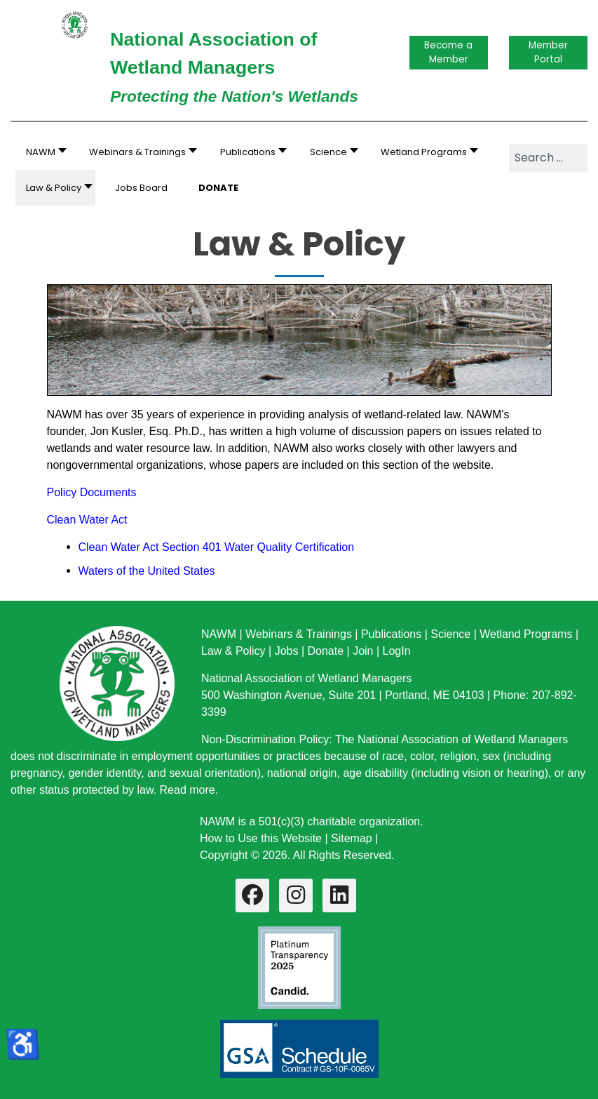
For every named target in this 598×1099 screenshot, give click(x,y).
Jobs (287, 651)
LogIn (397, 651)
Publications (391, 634)
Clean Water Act (87, 520)
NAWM (218, 634)
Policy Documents (92, 492)
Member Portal (548, 52)
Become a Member (448, 52)
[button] (139, 152)
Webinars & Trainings (298, 634)
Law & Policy (233, 651)
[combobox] (548, 158)
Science (450, 634)
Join (363, 651)
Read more (187, 790)
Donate (325, 651)
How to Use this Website (261, 838)
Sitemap (351, 838)
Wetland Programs (526, 634)
